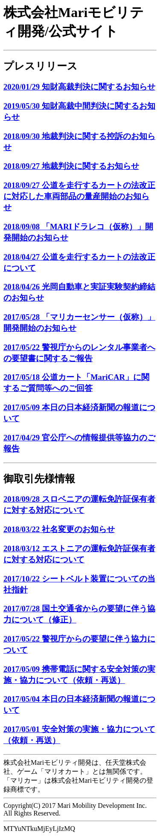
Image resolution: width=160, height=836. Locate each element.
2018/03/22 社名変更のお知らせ (59, 529)
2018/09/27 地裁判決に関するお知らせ (71, 166)
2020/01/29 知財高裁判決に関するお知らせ (79, 86)
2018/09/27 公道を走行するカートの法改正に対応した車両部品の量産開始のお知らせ (79, 196)
